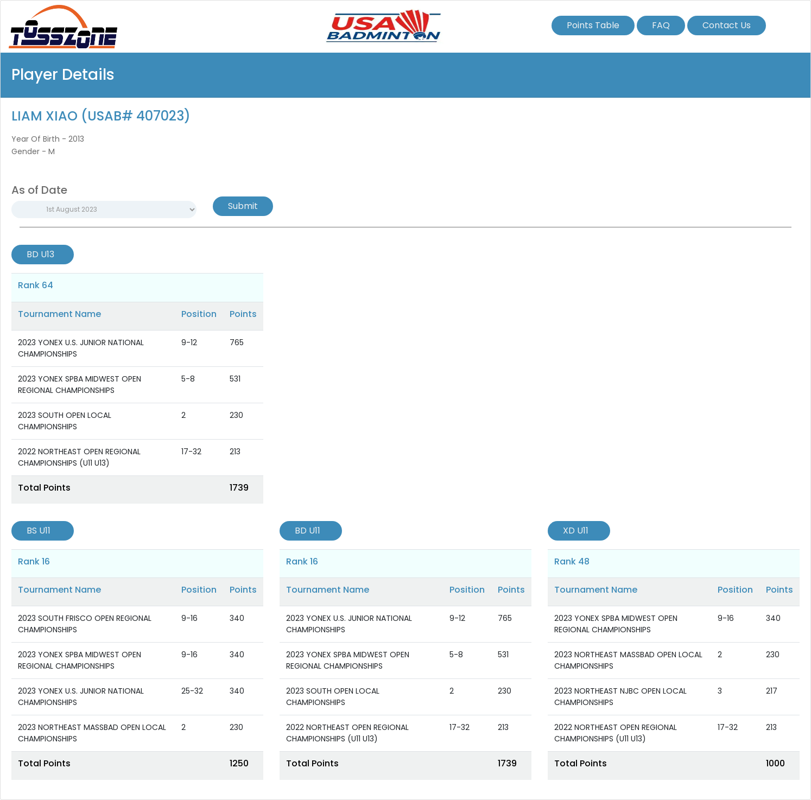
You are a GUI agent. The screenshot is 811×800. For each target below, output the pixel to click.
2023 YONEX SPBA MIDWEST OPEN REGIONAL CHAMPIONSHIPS (79, 384)
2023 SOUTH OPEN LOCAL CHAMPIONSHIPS (64, 421)
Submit (243, 206)
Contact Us (726, 25)
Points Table (593, 25)
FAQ (661, 25)
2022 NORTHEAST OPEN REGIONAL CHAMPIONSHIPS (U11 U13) (79, 457)
